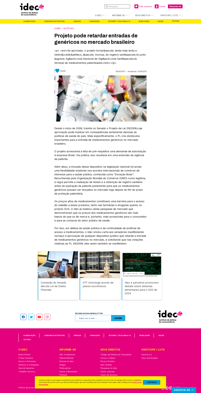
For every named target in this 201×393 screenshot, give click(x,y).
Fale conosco (143, 6)
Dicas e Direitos (107, 361)
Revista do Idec (66, 361)
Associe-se (175, 6)
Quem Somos (24, 354)
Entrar (160, 6)
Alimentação (29, 21)
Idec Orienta (106, 365)
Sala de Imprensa (26, 368)
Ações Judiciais (107, 371)
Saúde (160, 21)
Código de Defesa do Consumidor (116, 354)
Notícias (68, 28)
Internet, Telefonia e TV (119, 21)
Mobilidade (144, 21)
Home (57, 28)
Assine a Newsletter (68, 371)
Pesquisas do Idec (108, 368)
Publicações (65, 368)
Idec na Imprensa (67, 354)
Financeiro (94, 21)
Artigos (62, 365)
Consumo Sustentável (54, 21)
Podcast (63, 375)
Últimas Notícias (66, 358)
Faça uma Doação (150, 358)
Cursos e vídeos (107, 358)
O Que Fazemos (25, 358)
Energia (77, 21)
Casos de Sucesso (108, 375)
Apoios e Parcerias (27, 361)
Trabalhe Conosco (26, 371)
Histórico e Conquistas (28, 365)
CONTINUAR (151, 382)
